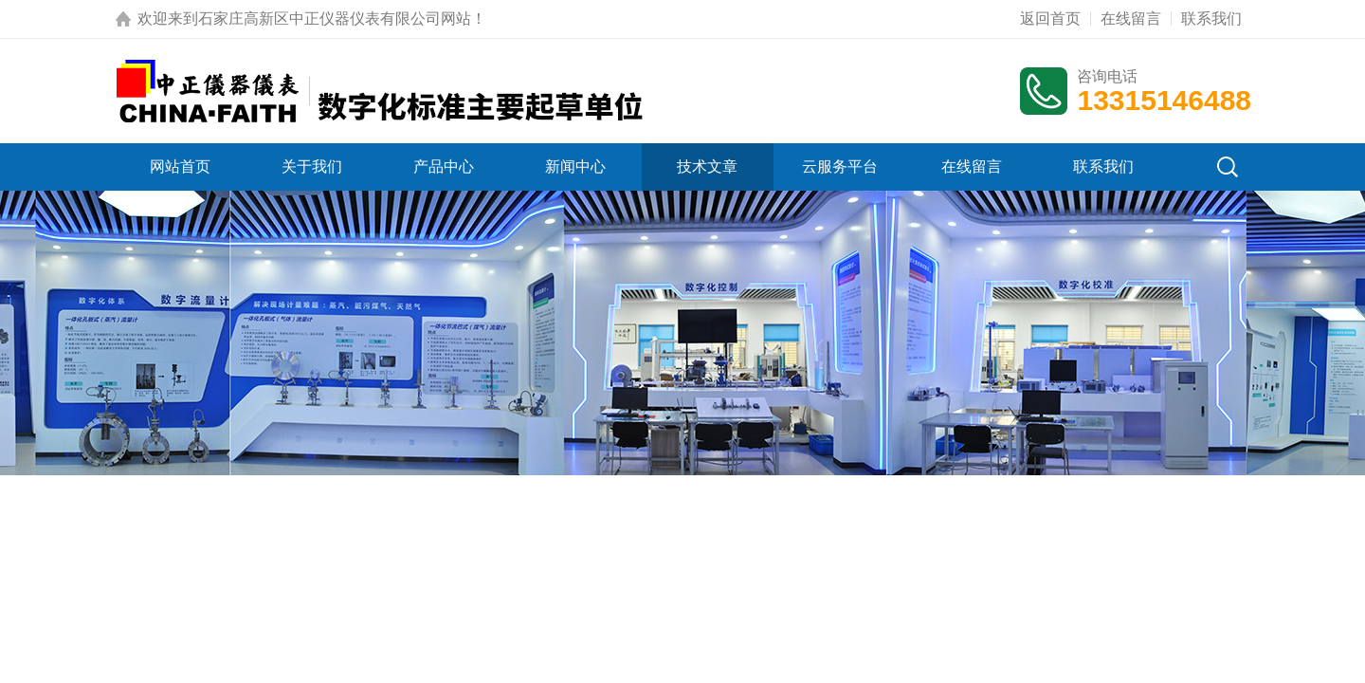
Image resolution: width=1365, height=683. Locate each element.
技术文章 (707, 166)
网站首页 (180, 166)
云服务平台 (840, 166)
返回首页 (1050, 18)
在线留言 (1131, 18)
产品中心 (443, 166)
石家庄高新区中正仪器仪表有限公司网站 (334, 18)
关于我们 (312, 166)
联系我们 (1211, 18)
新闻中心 (575, 166)
